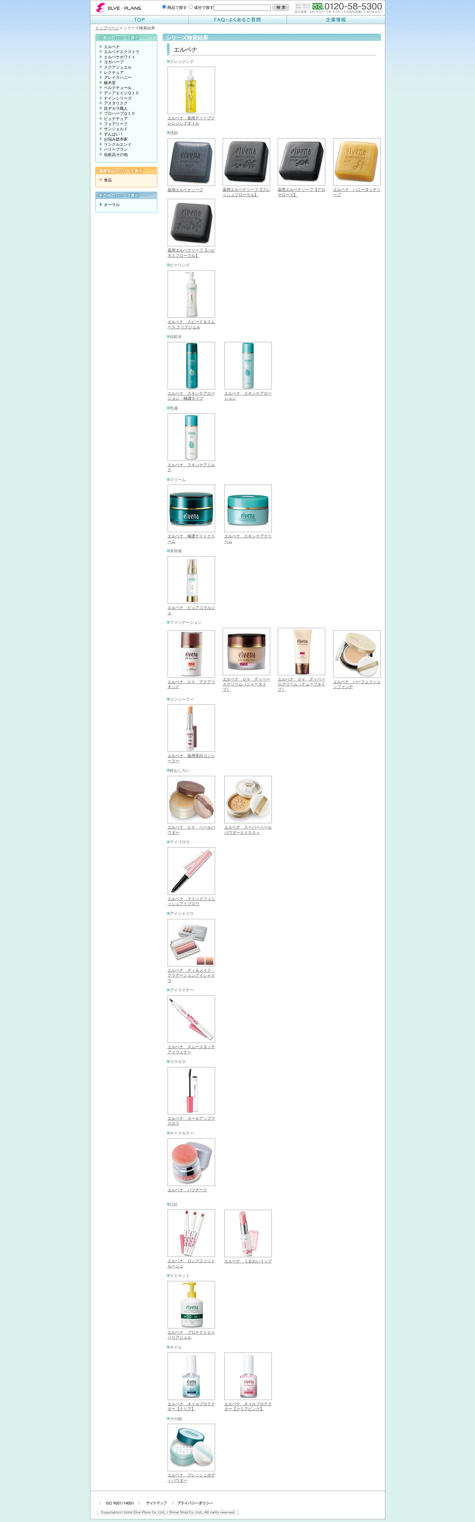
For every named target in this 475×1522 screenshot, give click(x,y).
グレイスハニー (118, 77)
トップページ (107, 28)
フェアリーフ (116, 124)
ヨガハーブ (114, 62)
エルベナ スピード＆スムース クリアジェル (191, 324)
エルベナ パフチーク (187, 1190)
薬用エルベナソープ (185, 190)
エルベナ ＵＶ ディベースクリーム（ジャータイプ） (246, 684)
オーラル (112, 204)
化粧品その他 (116, 154)
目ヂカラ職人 (116, 108)
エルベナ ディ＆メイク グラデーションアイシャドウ (191, 975)
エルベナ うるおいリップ (248, 1261)
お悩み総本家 (116, 139)
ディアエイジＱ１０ (121, 93)
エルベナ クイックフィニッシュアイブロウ (191, 901)
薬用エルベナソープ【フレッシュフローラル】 (246, 192)
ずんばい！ (114, 134)
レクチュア (114, 72)
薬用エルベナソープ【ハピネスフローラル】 (191, 253)
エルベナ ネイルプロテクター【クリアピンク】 (248, 1407)
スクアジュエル (118, 67)
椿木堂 (110, 82)
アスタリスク (116, 103)
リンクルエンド (118, 144)
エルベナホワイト (120, 57)
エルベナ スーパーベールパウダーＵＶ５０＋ (248, 830)
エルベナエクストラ (122, 51)
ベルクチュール (118, 87)
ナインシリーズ (118, 98)
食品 (108, 180)
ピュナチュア (116, 118)
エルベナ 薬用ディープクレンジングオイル (191, 121)
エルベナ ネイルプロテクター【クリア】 (191, 1407)
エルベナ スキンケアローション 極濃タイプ (191, 396)
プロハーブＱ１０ (119, 113)
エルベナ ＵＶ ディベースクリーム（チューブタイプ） (301, 684)
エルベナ (112, 47)
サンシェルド (116, 129)
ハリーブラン (116, 149)
